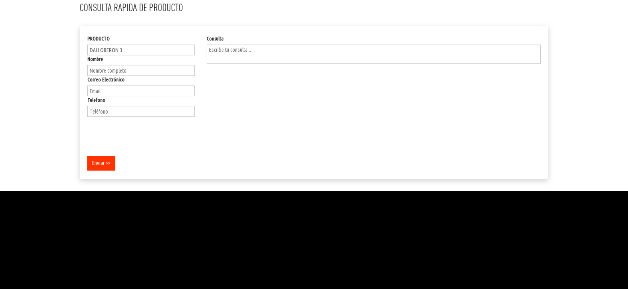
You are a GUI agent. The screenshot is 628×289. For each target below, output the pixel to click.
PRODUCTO (98, 38)
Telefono (96, 100)
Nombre (95, 59)
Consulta (215, 38)
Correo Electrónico (106, 79)
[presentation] (148, 135)
